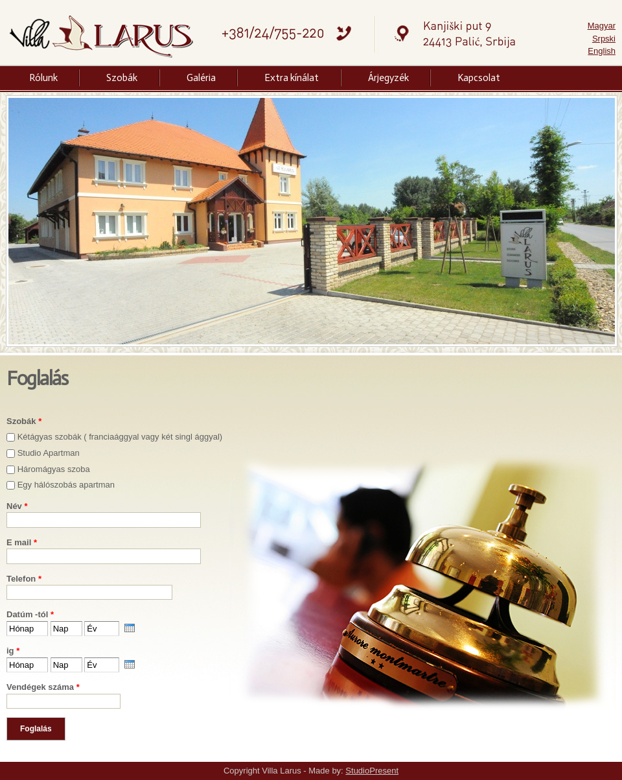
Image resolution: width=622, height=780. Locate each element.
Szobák (121, 78)
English (602, 51)
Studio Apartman (48, 453)
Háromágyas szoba (53, 469)
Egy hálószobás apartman (66, 485)
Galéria (201, 78)
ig (12, 651)
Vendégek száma (43, 687)
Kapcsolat (478, 78)
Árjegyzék (388, 78)
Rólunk (43, 78)
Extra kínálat (291, 78)
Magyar (602, 25)
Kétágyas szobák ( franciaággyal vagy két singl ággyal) (120, 437)
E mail (21, 542)
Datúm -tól (30, 614)
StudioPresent (371, 770)
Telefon (23, 579)
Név (17, 506)
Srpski (604, 38)
